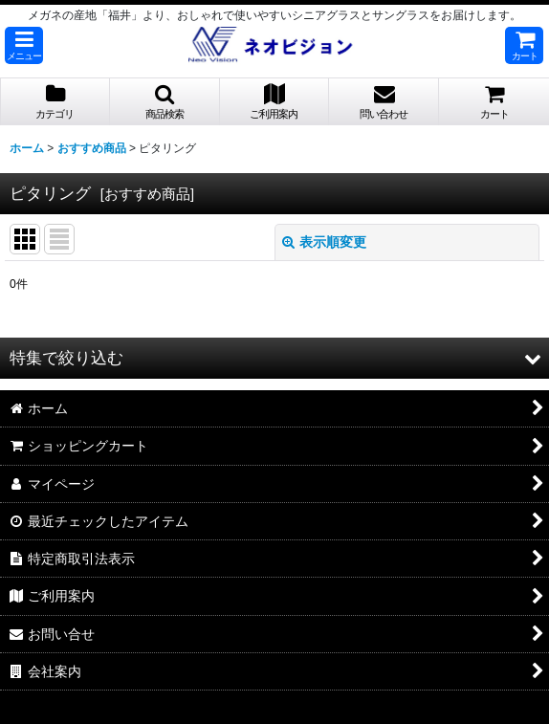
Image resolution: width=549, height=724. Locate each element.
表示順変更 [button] (324, 242)
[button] (24, 45)
